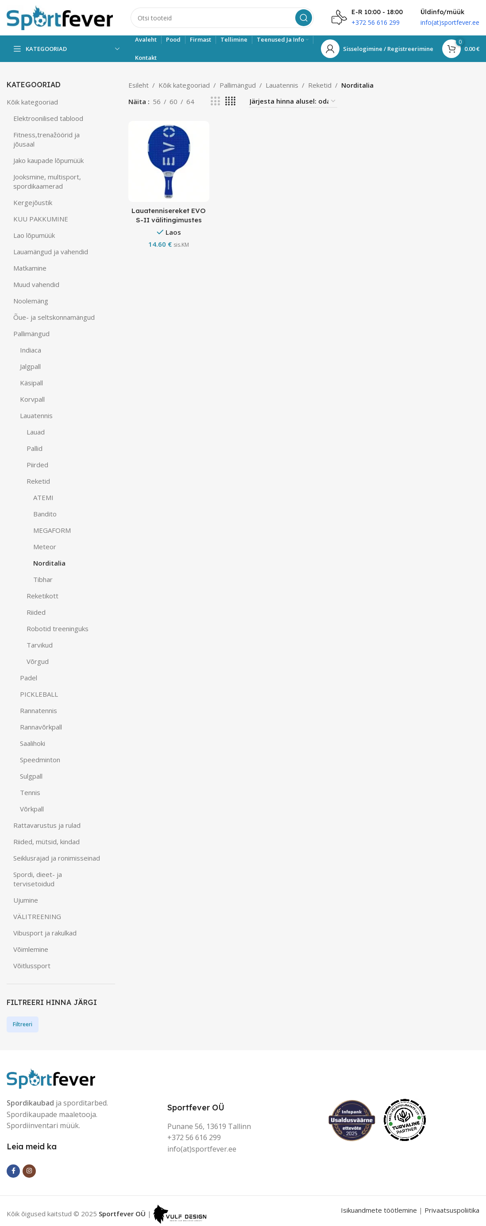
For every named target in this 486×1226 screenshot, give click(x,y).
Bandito (45, 513)
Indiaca (30, 349)
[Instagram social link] (29, 1171)
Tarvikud (40, 644)
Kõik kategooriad (32, 101)
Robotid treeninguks (58, 628)
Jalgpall (30, 366)
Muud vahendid (36, 284)
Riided (36, 612)
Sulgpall (31, 776)
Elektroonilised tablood (48, 118)
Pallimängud (31, 333)
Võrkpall (32, 808)
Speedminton (40, 759)
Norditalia (49, 563)
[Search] (222, 18)
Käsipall (31, 382)
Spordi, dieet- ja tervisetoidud (37, 879)
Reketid (38, 481)
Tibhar (43, 579)
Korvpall (32, 399)
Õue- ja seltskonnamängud (54, 317)
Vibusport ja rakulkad (45, 932)
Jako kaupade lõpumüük (48, 160)
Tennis (30, 792)
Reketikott (42, 595)
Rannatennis (38, 710)
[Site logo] (60, 16)
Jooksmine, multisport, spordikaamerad (47, 181)
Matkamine (29, 268)
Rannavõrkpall (41, 726)
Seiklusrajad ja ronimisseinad (56, 858)
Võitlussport (31, 965)
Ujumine (25, 900)
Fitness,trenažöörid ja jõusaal (46, 139)
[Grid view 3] (215, 101)
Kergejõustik (32, 202)
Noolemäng (30, 300)
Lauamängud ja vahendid (50, 251)
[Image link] (51, 1077)
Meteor (44, 546)
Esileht (138, 85)
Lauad (36, 431)
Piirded (37, 464)
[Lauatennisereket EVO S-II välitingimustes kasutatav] (168, 161)
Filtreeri (22, 1024)
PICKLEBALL (39, 694)
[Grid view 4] (230, 101)
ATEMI (43, 497)
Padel (28, 677)
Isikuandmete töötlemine (379, 1210)
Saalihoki (32, 743)
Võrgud (38, 661)
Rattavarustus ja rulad (47, 825)
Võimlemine (30, 949)
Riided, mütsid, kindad (46, 841)
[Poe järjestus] (293, 101)
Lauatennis (36, 415)
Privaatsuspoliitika (451, 1210)
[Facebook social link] (13, 1171)
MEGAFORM (52, 530)
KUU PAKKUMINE (40, 218)
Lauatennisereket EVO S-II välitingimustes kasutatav (168, 219)
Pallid (34, 448)
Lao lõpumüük (34, 235)
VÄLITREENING (37, 916)
